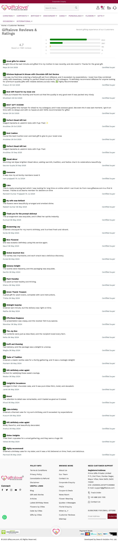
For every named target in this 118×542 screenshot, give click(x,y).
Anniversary (49, 16)
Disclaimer (34, 482)
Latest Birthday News (39, 503)
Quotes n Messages (67, 503)
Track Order (94, 493)
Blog (32, 490)
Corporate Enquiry (67, 482)
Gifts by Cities (36, 515)
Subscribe (113, 516)
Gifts (100, 16)
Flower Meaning (66, 499)
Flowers (90, 16)
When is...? (63, 511)
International (24, 21)
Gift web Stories (37, 495)
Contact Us (64, 478)
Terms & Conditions (38, 470)
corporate (22, 16)
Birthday (35, 16)
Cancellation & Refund (39, 478)
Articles (33, 499)
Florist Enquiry (65, 507)
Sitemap (62, 519)
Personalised (75, 16)
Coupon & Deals (66, 490)
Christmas (8, 16)
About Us (63, 470)
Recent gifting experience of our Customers (95, 29)
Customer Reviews (67, 515)
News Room (64, 495)
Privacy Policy (36, 474)
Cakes (62, 16)
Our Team (63, 474)
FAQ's (61, 486)
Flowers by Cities (37, 507)
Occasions (8, 21)
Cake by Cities (36, 511)
